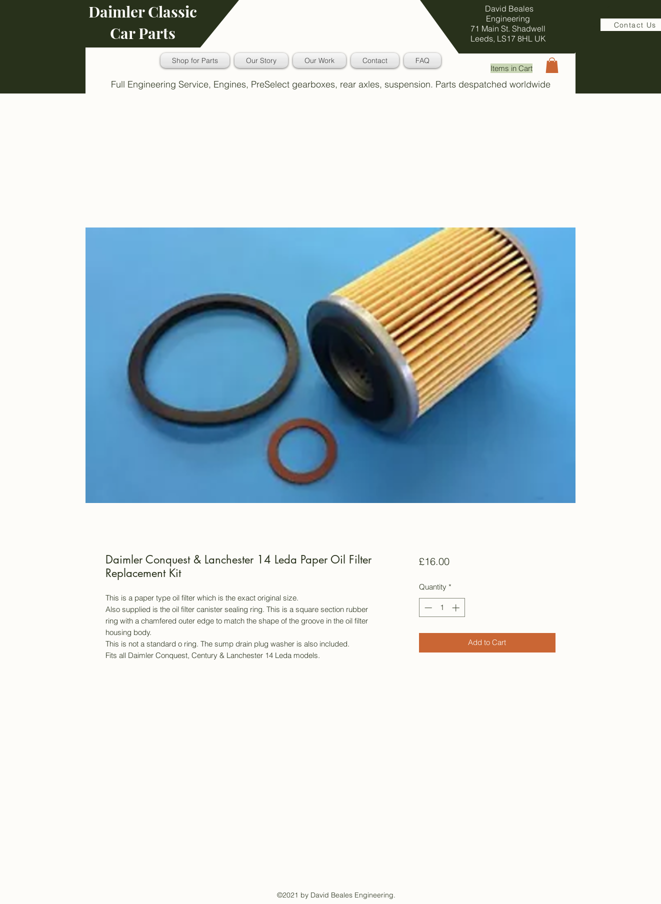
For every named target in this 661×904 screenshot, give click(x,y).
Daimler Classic (142, 12)
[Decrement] (427, 607)
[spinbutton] (442, 607)
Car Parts (143, 33)
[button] (552, 65)
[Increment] (457, 607)
